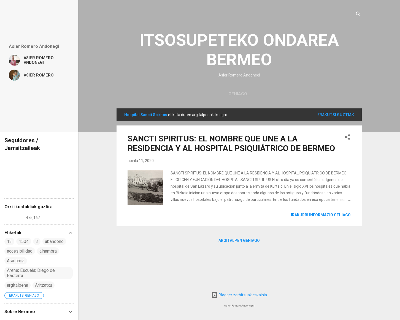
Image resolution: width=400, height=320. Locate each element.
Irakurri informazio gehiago (321, 215)
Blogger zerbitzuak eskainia (239, 295)
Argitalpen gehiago (239, 240)
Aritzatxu (43, 285)
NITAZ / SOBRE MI (263, 93)
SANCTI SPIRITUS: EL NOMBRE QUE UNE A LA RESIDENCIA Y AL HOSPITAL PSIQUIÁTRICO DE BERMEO (231, 143)
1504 (24, 241)
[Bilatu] (358, 15)
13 (9, 241)
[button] (347, 138)
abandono (54, 241)
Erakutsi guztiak (335, 115)
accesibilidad (20, 251)
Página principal (216, 93)
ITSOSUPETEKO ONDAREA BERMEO (239, 49)
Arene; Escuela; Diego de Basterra (31, 273)
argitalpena (17, 285)
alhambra (48, 251)
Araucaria (16, 260)
